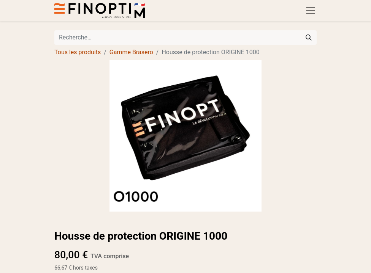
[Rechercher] (309, 37)
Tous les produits (77, 52)
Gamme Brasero (131, 52)
